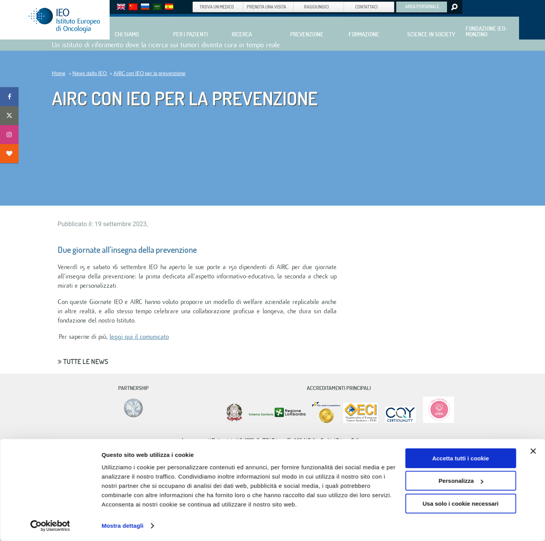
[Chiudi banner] (533, 451)
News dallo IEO (90, 73)
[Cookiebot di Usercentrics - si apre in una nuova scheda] (50, 526)
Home (58, 73)
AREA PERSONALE (422, 6)
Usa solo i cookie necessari (461, 503)
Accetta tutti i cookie (460, 458)
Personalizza (460, 480)
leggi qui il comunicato (139, 336)
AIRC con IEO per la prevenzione (149, 73)
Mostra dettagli (122, 525)
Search (454, 7)
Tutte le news (83, 361)
